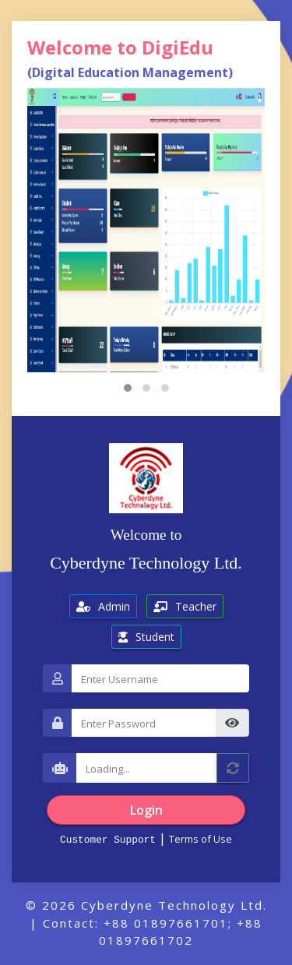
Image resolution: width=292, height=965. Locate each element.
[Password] (144, 723)
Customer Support (108, 839)
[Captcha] (146, 768)
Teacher (184, 606)
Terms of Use (200, 839)
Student (146, 636)
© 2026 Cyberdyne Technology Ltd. (146, 905)
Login (146, 810)
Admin (103, 606)
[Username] (160, 678)
